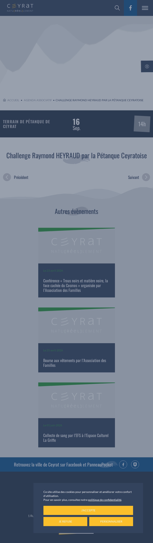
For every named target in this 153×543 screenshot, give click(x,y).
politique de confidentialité (104, 499)
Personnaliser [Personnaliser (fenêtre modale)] (111, 521)
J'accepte (88, 510)
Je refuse (65, 521)
